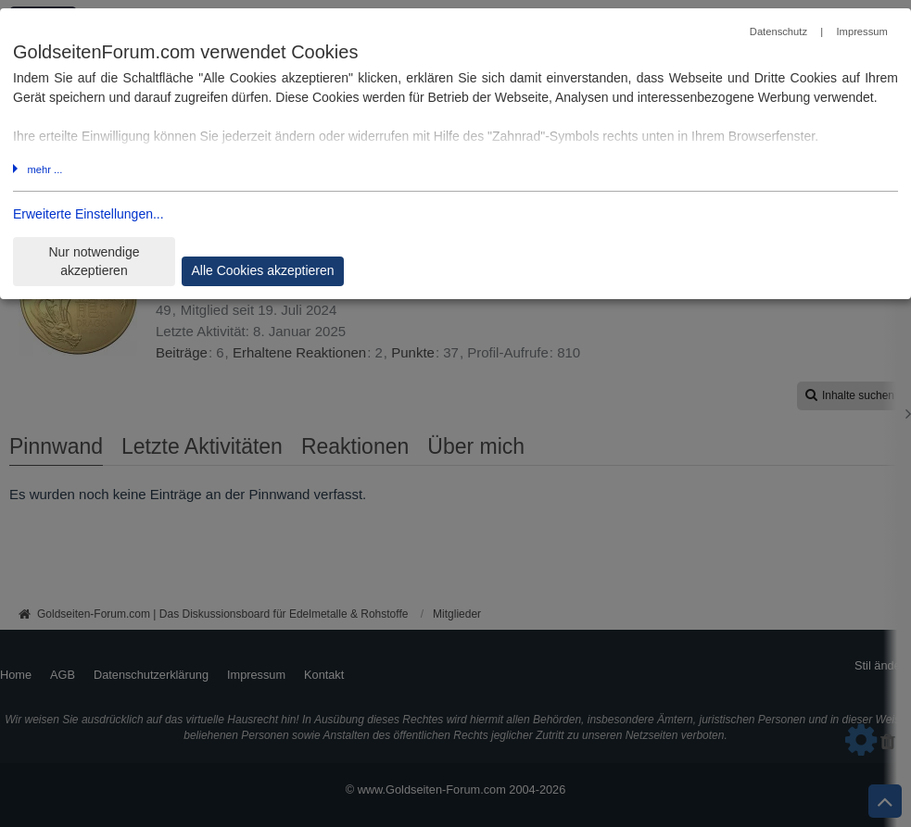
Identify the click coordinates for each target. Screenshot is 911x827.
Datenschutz (778, 31)
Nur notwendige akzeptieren (93, 261)
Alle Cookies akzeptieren (262, 270)
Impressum (861, 31)
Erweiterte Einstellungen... (88, 214)
